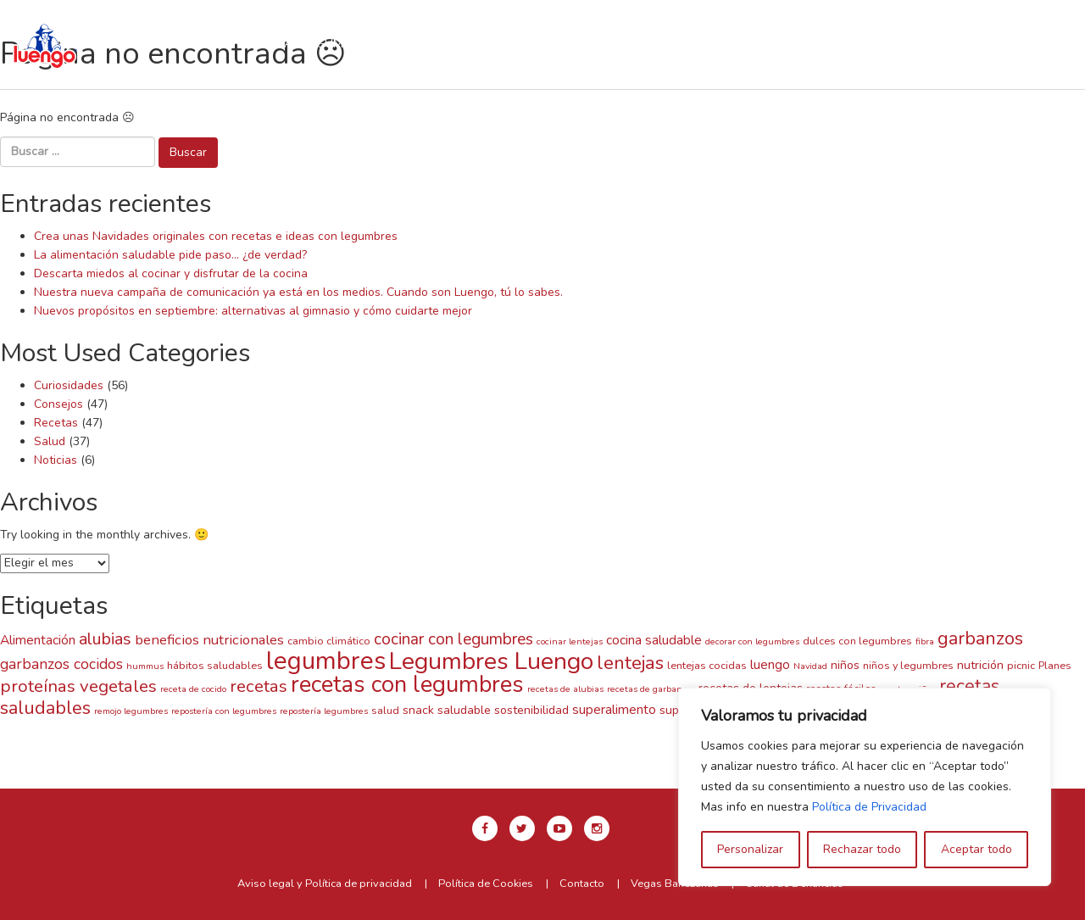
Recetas (56, 423)
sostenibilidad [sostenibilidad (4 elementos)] (531, 710)
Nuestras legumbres (305, 43)
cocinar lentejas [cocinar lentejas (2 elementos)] (570, 641)
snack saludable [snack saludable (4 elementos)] (447, 710)
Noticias (55, 460)
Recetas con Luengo (470, 43)
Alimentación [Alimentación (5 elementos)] (37, 640)
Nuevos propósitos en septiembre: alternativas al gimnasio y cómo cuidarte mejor (253, 311)
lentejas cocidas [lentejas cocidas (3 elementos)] (707, 665)
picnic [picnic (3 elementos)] (1021, 665)
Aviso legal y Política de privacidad (324, 883)
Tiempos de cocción (631, 43)
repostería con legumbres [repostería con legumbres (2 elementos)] (223, 711)
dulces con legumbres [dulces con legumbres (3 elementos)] (857, 640)
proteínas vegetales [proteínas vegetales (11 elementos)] (78, 686)
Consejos (58, 404)
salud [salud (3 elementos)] (385, 710)
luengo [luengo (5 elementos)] (770, 664)
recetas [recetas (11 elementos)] (258, 686)
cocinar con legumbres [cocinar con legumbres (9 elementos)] (453, 639)
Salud (49, 441)
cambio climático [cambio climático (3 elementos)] (328, 640)
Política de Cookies (485, 883)
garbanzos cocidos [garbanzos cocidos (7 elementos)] (61, 664)
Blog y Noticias (481, 61)
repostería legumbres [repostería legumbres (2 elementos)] (324, 711)
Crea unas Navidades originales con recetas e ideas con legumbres (216, 236)
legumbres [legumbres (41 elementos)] (326, 660)
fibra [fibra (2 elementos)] (924, 641)
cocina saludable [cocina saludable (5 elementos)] (654, 640)
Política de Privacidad (869, 807)
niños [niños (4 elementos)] (845, 665)
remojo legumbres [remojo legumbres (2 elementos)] (131, 711)
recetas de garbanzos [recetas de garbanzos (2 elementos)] (651, 689)
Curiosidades (68, 385)
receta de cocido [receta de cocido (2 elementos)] (193, 689)
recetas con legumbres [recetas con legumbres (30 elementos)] (407, 684)
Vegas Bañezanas (675, 883)
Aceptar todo (976, 849)
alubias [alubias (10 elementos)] (105, 638)
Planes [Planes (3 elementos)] (1054, 665)
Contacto (594, 61)
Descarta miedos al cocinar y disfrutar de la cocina (171, 273)
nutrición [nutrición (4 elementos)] (980, 665)
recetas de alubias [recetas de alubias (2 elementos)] (565, 689)
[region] (864, 787)
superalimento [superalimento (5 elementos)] (614, 709)
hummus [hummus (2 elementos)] (145, 666)
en (925, 36)
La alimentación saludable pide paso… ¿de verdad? (170, 255)
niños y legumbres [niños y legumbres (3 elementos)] (908, 665)
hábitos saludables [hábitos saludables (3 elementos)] (215, 665)
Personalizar (750, 849)
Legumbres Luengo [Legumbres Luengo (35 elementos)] (491, 660)
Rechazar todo (862, 849)
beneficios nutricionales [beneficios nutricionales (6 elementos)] (209, 640)
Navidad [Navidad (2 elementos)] (810, 666)
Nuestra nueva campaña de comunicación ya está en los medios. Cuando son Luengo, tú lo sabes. (298, 292)
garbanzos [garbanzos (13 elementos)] (980, 638)
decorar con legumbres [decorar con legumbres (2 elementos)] (752, 641)
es (964, 36)
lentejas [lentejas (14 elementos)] (630, 663)
